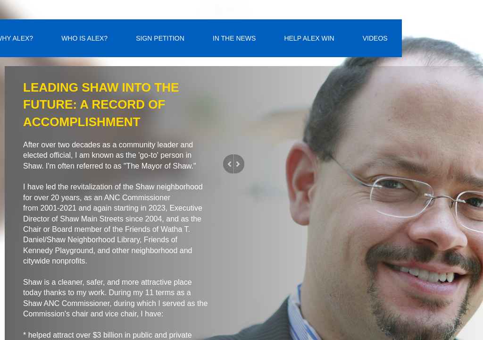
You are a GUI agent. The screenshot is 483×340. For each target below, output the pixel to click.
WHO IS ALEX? (84, 38)
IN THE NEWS (234, 38)
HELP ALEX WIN (309, 38)
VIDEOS (375, 38)
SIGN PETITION (160, 38)
